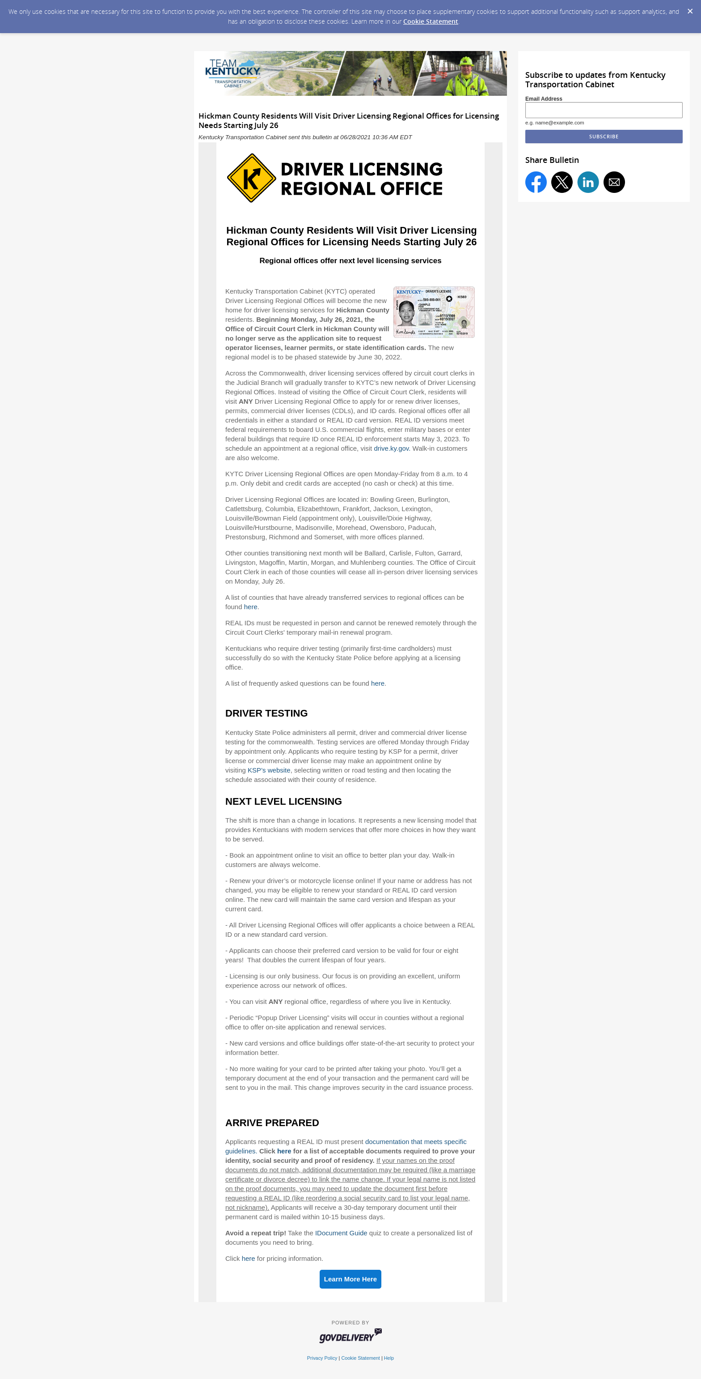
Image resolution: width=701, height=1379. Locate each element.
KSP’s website (269, 770)
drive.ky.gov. (392, 448)
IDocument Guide (341, 1233)
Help (389, 1358)
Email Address (543, 99)
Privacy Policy (322, 1358)
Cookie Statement (430, 21)
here (251, 607)
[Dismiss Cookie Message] (690, 8)
